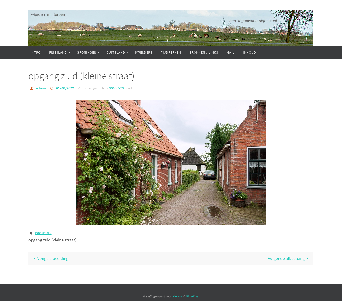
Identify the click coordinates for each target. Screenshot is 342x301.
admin (41, 88)
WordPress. (193, 296)
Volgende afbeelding (289, 258)
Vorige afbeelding (49, 258)
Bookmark (43, 232)
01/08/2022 (65, 88)
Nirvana (177, 296)
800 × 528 (116, 88)
